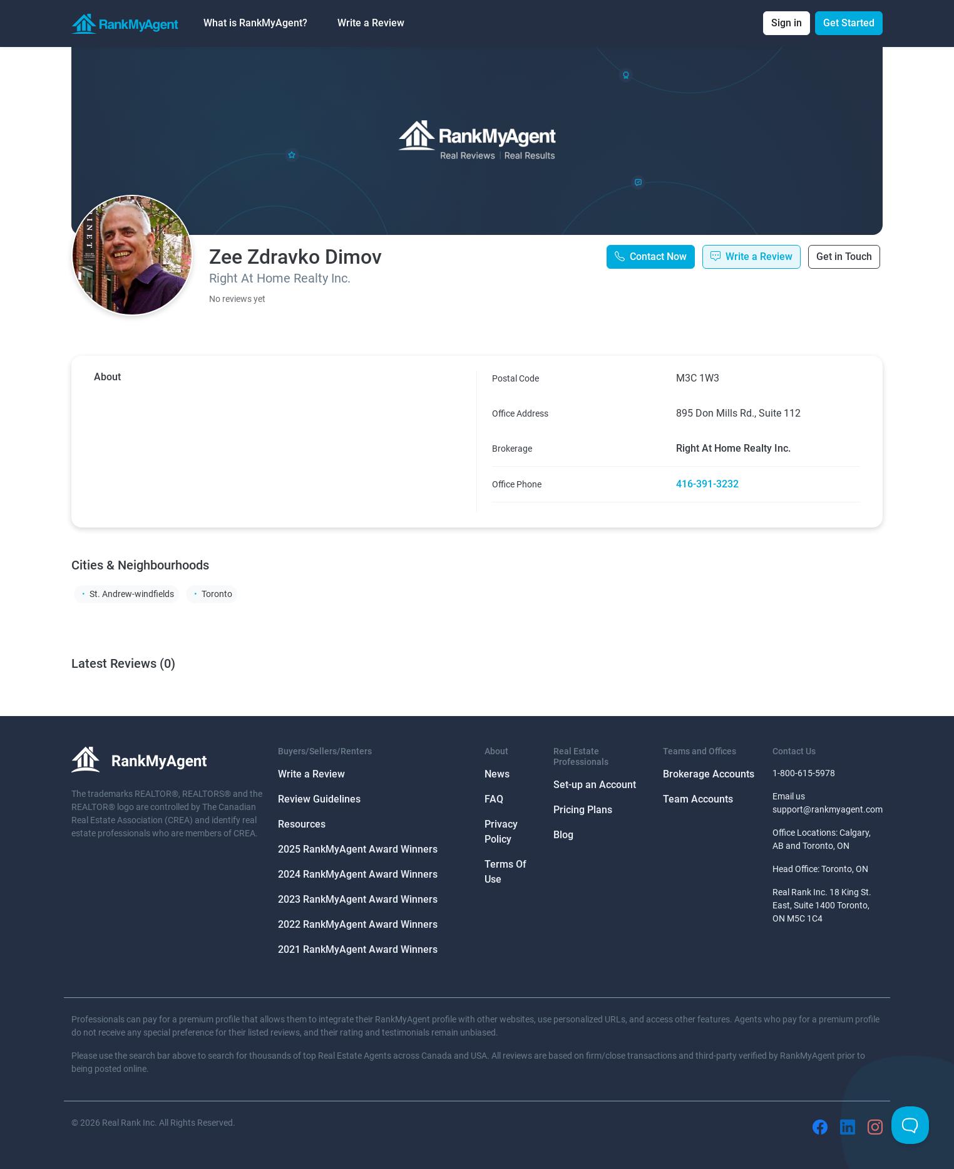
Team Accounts (698, 799)
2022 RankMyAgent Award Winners (358, 924)
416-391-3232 (707, 484)
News (497, 774)
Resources (302, 824)
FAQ (494, 799)
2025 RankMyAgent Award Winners (358, 849)
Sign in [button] (786, 23)
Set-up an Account (594, 785)
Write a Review (370, 23)
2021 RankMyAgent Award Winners (358, 949)
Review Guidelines (319, 799)
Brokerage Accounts (708, 774)
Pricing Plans (582, 810)
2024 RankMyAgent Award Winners (358, 874)
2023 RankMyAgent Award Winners (358, 899)
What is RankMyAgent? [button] (255, 23)
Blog (563, 835)
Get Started (848, 23)
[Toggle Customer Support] (910, 1125)
